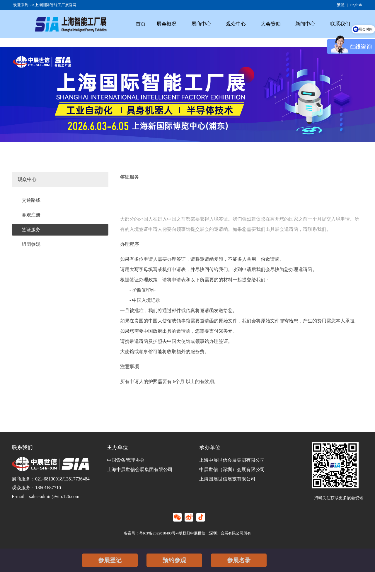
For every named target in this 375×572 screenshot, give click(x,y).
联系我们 (340, 24)
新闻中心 (305, 24)
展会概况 (166, 24)
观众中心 (236, 24)
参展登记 (110, 560)
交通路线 (31, 200)
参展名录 (238, 560)
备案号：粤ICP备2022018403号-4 (151, 533)
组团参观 (31, 244)
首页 (141, 24)
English (356, 5)
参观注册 (31, 214)
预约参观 (174, 560)
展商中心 (201, 24)
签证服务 (31, 229)
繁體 (341, 5)
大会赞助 (271, 24)
